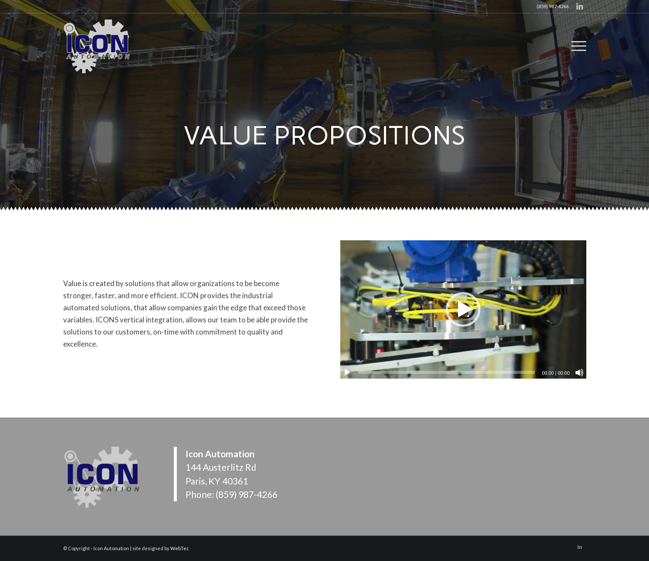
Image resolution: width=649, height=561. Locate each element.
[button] (463, 309)
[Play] (347, 372)
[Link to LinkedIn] (579, 6)
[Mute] (579, 372)
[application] (463, 309)
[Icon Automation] (97, 45)
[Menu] (576, 45)
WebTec (179, 548)
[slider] (446, 372)
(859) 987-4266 (247, 494)
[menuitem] (576, 45)
